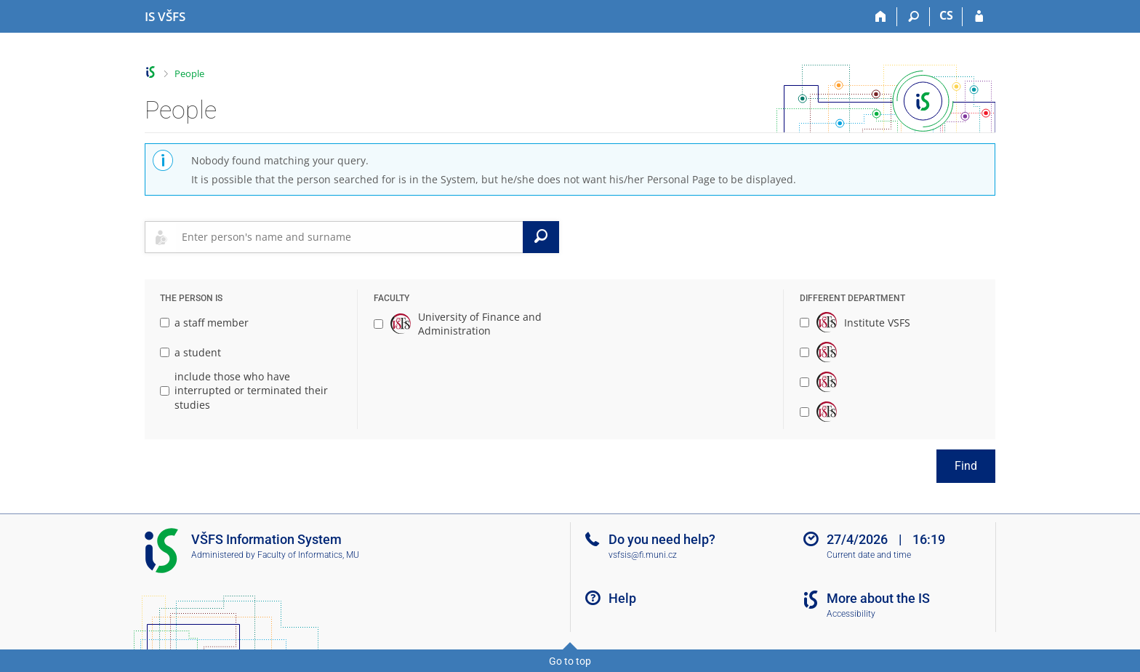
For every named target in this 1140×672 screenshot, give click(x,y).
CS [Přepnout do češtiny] (946, 15)
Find (966, 466)
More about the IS (878, 598)
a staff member (204, 322)
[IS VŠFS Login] (979, 16)
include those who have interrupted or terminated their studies (244, 390)
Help (622, 598)
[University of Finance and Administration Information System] (165, 16)
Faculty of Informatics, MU (308, 555)
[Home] (880, 16)
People (189, 73)
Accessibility (851, 614)
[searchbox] (349, 237)
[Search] (913, 16)
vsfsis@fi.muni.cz (643, 555)
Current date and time (869, 555)
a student (190, 352)
